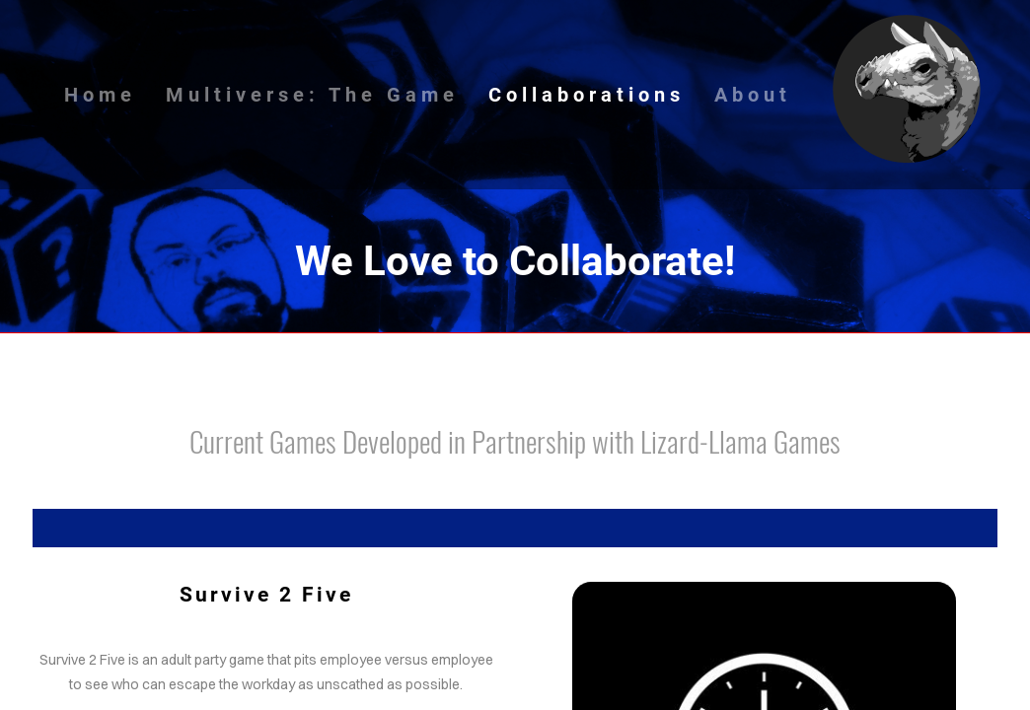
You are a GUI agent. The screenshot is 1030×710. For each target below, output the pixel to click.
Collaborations (586, 94)
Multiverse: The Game (312, 94)
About (752, 94)
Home (100, 94)
